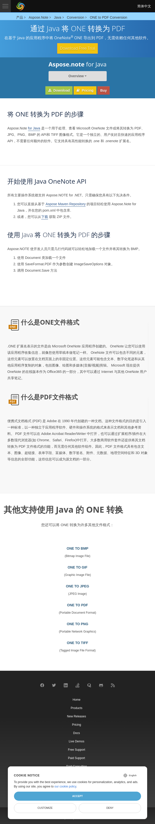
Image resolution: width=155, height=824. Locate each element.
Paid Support (76, 758)
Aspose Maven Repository (66, 204)
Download (59, 90)
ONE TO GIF (78, 567)
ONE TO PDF (77, 605)
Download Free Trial (77, 48)
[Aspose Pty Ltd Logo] (21, 6)
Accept (77, 796)
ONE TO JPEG (77, 586)
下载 (44, 217)
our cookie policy (65, 786)
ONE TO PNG (77, 624)
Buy (103, 90)
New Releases (76, 716)
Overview (76, 76)
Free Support (76, 749)
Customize (45, 807)
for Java (34, 128)
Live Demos (76, 741)
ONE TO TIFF (77, 643)
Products (76, 708)
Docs (76, 733)
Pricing (85, 90)
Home (76, 699)
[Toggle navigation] (5, 6)
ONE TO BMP (77, 548)
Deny (110, 807)
